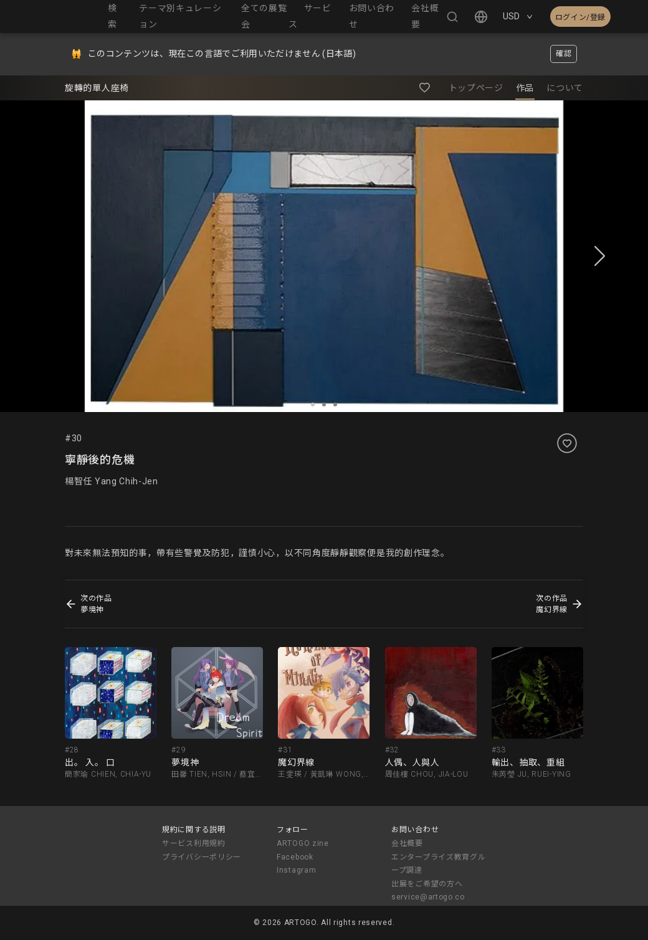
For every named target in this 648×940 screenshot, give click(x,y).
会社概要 (407, 843)
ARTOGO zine (303, 843)
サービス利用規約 (194, 843)
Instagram (296, 870)
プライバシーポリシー (201, 857)
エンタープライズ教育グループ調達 (438, 864)
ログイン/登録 (580, 17)
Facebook (295, 857)
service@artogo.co (428, 897)
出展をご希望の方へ (426, 884)
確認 (563, 53)
